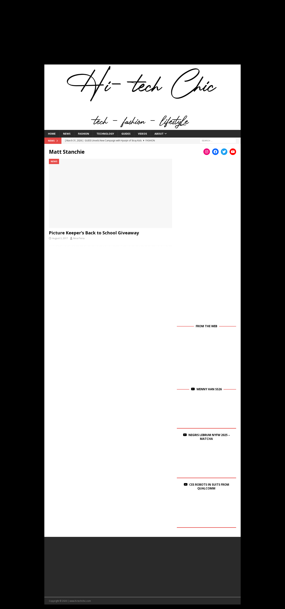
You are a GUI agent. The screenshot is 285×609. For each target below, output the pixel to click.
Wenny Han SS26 (209, 389)
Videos (142, 133)
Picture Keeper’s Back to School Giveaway (94, 233)
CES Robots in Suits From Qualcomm (209, 486)
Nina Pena (79, 238)
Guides (126, 133)
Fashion (83, 133)
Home (52, 133)
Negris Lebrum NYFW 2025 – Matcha (209, 437)
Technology (105, 133)
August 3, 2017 (60, 238)
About (159, 133)
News (67, 133)
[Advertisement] (142, 34)
